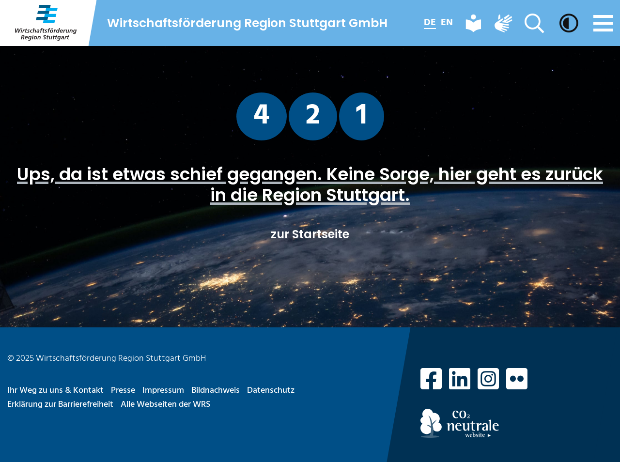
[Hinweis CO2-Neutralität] (516, 423)
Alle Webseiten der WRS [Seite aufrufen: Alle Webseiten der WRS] (165, 405)
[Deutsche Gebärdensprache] (503, 23)
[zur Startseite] (45, 23)
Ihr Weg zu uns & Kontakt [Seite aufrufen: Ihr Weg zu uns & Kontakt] (55, 391)
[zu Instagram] (488, 381)
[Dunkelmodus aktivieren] (570, 23)
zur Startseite (310, 234)
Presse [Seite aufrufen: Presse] (123, 391)
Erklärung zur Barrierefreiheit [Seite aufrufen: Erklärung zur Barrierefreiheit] (60, 405)
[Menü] (603, 23)
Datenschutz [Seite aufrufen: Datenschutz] (270, 391)
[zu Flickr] (516, 381)
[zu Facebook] (431, 381)
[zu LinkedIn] (459, 381)
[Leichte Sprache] (473, 23)
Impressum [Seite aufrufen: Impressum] (163, 391)
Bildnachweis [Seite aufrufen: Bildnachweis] (215, 391)
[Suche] (536, 23)
